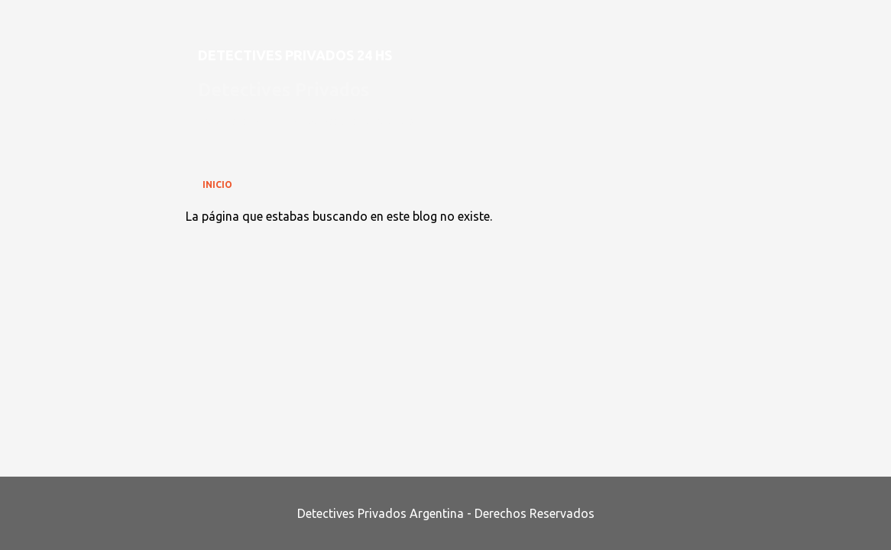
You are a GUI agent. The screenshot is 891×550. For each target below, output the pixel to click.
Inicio (217, 184)
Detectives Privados (283, 89)
